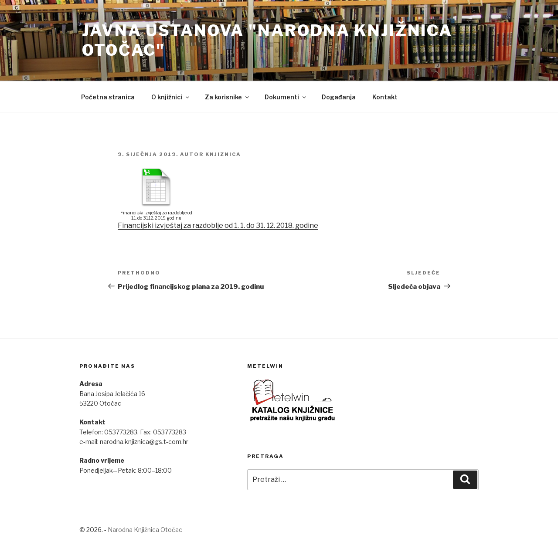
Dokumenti (286, 97)
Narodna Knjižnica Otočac (145, 529)
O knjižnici (171, 97)
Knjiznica (223, 154)
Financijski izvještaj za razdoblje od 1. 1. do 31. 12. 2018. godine (218, 225)
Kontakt (385, 97)
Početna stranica (108, 97)
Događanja (339, 97)
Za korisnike (227, 97)
